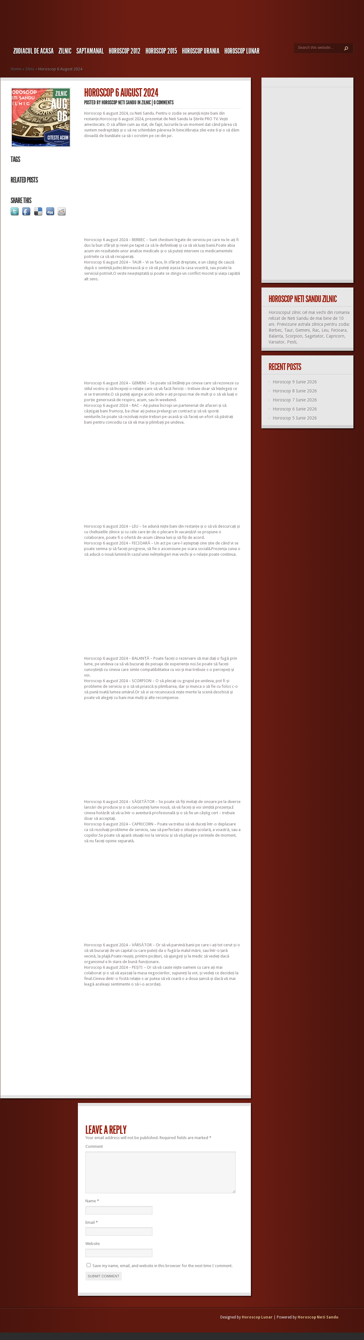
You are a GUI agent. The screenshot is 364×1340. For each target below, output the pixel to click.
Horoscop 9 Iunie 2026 (295, 381)
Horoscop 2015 (161, 51)
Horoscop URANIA (200, 51)
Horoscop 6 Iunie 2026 (295, 408)
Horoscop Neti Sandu (119, 102)
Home (16, 69)
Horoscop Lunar (257, 1325)
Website (92, 1251)
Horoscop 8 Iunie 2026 (295, 390)
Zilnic (65, 51)
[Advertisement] (162, 187)
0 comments (164, 102)
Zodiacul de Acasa (33, 51)
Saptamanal (90, 51)
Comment (94, 1146)
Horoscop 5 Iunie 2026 (295, 418)
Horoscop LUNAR (242, 51)
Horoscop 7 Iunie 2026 (295, 399)
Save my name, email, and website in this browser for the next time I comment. (162, 1273)
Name (92, 1208)
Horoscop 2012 (125, 51)
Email (91, 1230)
